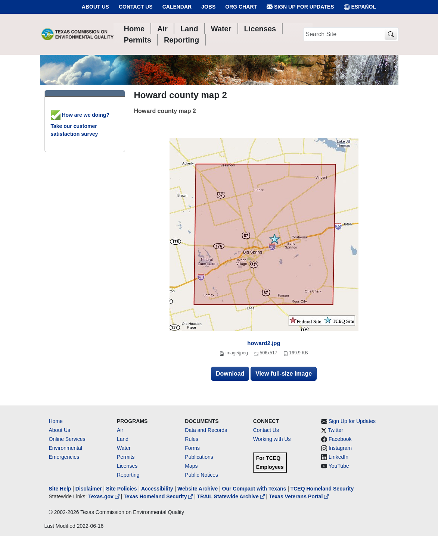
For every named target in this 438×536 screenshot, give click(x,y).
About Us (95, 7)
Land (122, 439)
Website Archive (197, 489)
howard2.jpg (263, 343)
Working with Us (272, 439)
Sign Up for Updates (300, 7)
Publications (199, 457)
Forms (192, 448)
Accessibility (158, 489)
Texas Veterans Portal (299, 496)
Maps (191, 466)
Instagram (340, 448)
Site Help (60, 489)
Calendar (177, 7)
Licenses (127, 466)
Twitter (335, 430)
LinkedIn (338, 457)
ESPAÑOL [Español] (360, 7)
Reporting (128, 475)
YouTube (339, 466)
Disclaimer (88, 489)
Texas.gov (104, 496)
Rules (191, 439)
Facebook (340, 439)
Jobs (208, 7)
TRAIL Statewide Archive (231, 496)
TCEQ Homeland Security (322, 489)
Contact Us (136, 7)
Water (124, 448)
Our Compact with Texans (254, 489)
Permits (125, 457)
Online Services (67, 439)
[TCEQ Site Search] (390, 34)
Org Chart (241, 7)
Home (56, 421)
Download (230, 373)
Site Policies (121, 489)
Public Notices (201, 475)
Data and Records (206, 430)
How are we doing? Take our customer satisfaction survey (80, 124)
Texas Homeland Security (159, 496)
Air (120, 430)
